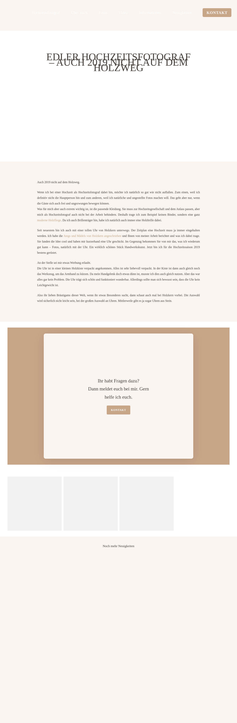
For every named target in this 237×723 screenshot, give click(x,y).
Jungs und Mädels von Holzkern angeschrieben (92, 235)
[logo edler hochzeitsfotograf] (19, 12)
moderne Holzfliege (49, 220)
